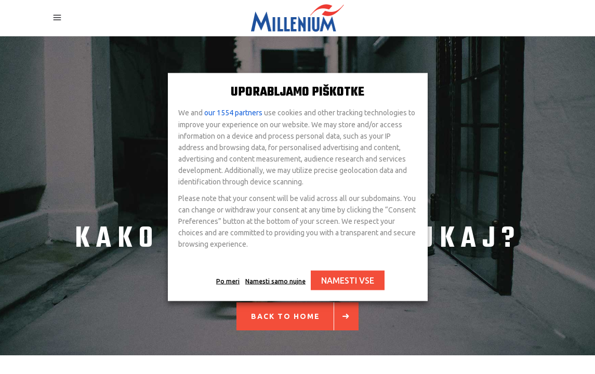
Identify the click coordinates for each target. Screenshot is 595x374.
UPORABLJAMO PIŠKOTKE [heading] (297, 92)
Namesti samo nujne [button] (275, 281)
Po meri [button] (228, 281)
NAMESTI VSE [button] (347, 280)
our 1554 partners (233, 113)
